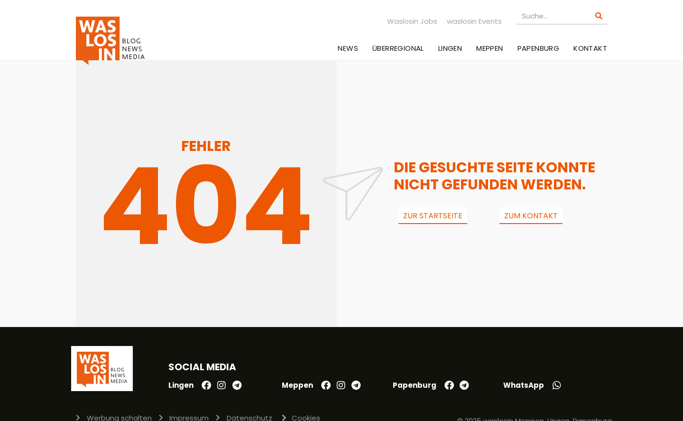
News (348, 48)
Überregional (398, 48)
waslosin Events (474, 21)
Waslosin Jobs (412, 21)
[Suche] (599, 16)
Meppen (489, 48)
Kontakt (590, 48)
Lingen (450, 48)
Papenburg (538, 48)
